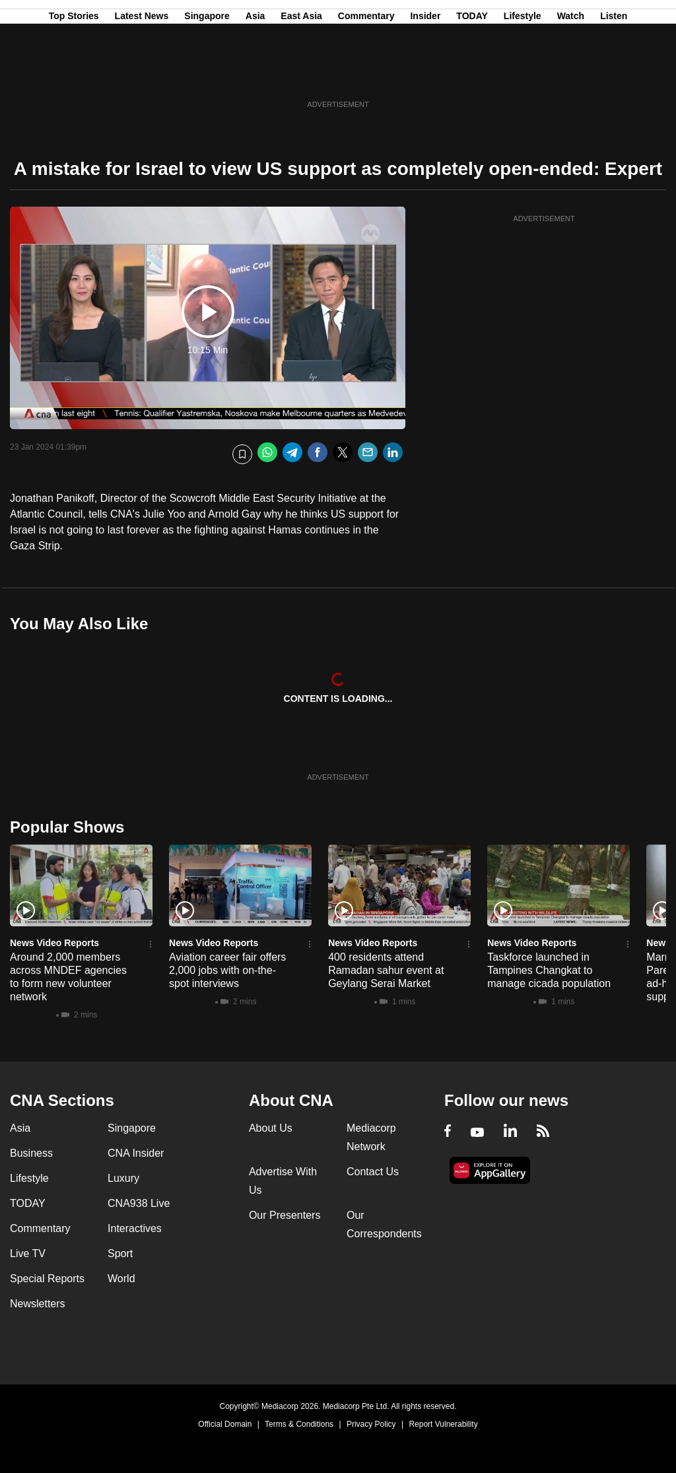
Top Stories (74, 74)
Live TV (28, 1253)
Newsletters (37, 1303)
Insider (425, 74)
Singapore (206, 74)
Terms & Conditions (299, 1424)
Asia (255, 74)
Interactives (135, 1228)
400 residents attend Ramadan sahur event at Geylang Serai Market (386, 970)
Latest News (142, 74)
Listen (613, 74)
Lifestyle (522, 74)
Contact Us (373, 1171)
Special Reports (47, 1278)
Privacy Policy (371, 1424)
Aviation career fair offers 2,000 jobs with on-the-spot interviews (227, 970)
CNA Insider (136, 1153)
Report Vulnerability (443, 1424)
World (121, 1278)
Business (31, 1153)
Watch (570, 74)
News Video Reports (54, 943)
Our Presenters (284, 1215)
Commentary (366, 74)
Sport (120, 1253)
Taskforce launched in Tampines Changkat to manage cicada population (549, 970)
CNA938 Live (139, 1203)
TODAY (471, 74)
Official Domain (225, 1424)
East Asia (301, 74)
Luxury (123, 1178)
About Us (270, 1128)
